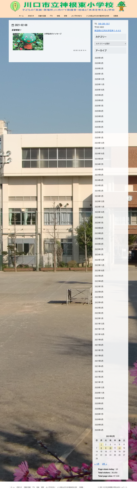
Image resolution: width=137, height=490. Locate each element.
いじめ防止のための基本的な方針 (67, 487)
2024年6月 (99, 169)
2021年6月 (99, 356)
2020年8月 (99, 409)
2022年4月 (99, 302)
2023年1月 (99, 254)
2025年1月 (99, 138)
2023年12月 (99, 201)
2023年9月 (99, 217)
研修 (42, 487)
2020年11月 (99, 393)
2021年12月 (99, 324)
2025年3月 (99, 127)
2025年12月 (99, 79)
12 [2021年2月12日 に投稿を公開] (119, 448)
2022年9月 (99, 276)
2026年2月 (99, 68)
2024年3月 (99, 185)
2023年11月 (99, 207)
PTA (34, 487)
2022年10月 (99, 270)
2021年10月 (99, 334)
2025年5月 (99, 116)
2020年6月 (99, 419)
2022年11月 (99, 265)
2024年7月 (99, 164)
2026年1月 (99, 74)
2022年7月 (99, 286)
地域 (38, 487)
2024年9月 (99, 159)
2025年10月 (99, 90)
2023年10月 (99, 212)
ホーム (13, 487)
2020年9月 (99, 403)
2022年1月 (99, 318)
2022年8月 (99, 281)
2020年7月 (99, 414)
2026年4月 (99, 58)
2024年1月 (99, 196)
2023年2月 (99, 249)
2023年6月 (99, 228)
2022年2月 (99, 313)
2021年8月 (99, 345)
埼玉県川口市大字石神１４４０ (107, 30)
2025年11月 (99, 84)
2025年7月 (99, 106)
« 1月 (96, 464)
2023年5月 (99, 233)
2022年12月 (99, 260)
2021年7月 (99, 350)
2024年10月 (99, 153)
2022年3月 (99, 308)
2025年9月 (99, 95)
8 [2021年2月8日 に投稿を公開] (101, 448)
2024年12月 (99, 143)
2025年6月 (99, 111)
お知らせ (19, 487)
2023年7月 (99, 223)
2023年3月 (99, 244)
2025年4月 (99, 122)
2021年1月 (99, 382)
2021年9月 (99, 340)
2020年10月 (99, 398)
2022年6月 (99, 292)
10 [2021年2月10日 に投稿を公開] (110, 448)
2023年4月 (99, 239)
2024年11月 (99, 148)
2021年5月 (99, 361)
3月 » (104, 464)
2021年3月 (99, 371)
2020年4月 (99, 430)
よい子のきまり (50, 487)
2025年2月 (99, 132)
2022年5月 (99, 297)
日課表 (81, 487)
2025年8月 (99, 100)
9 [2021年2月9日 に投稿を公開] (105, 448)
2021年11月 (99, 329)
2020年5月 (99, 425)
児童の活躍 (27, 487)
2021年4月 (99, 366)
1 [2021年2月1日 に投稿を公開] (101, 444)
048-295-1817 (104, 24)
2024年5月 (99, 175)
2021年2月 (99, 377)
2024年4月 (99, 180)
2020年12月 (99, 387)
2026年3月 (99, 63)
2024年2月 (99, 191)
